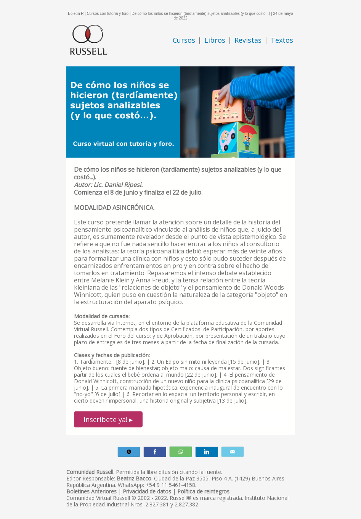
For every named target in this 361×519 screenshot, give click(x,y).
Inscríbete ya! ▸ (108, 419)
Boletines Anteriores (91, 491)
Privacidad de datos (147, 491)
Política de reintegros (203, 491)
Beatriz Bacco (134, 478)
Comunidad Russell (89, 471)
